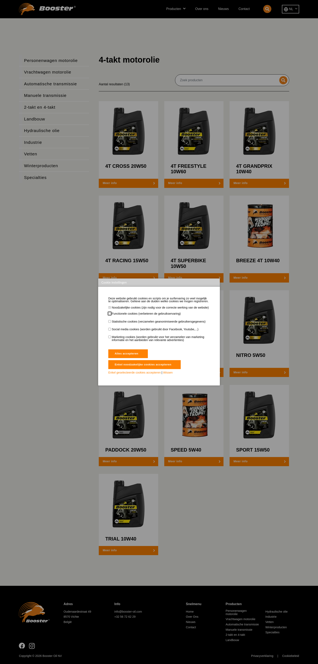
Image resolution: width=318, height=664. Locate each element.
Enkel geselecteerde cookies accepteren (134, 373)
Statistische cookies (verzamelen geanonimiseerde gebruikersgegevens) (158, 321)
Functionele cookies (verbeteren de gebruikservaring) (146, 313)
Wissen (168, 373)
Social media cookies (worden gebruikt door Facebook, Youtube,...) (155, 329)
